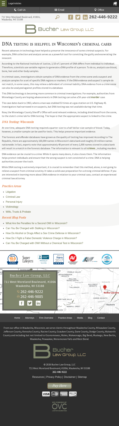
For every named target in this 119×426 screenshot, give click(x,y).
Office (99, 10)
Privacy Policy (54, 377)
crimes (91, 148)
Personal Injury (14, 201)
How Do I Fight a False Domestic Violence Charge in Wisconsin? (41, 238)
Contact (101, 318)
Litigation (11, 192)
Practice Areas (65, 318)
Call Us (20, 10)
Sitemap (82, 377)
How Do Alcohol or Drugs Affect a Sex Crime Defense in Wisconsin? (43, 233)
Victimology (12, 206)
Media (80, 318)
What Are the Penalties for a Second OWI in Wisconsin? (36, 223)
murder (95, 97)
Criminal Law (13, 197)
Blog (90, 318)
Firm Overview (46, 318)
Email (59, 10)
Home (17, 318)
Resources (38, 377)
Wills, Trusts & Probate (18, 211)
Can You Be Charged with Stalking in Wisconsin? (33, 228)
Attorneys (29, 318)
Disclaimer (69, 377)
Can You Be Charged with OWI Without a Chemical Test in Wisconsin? (44, 243)
